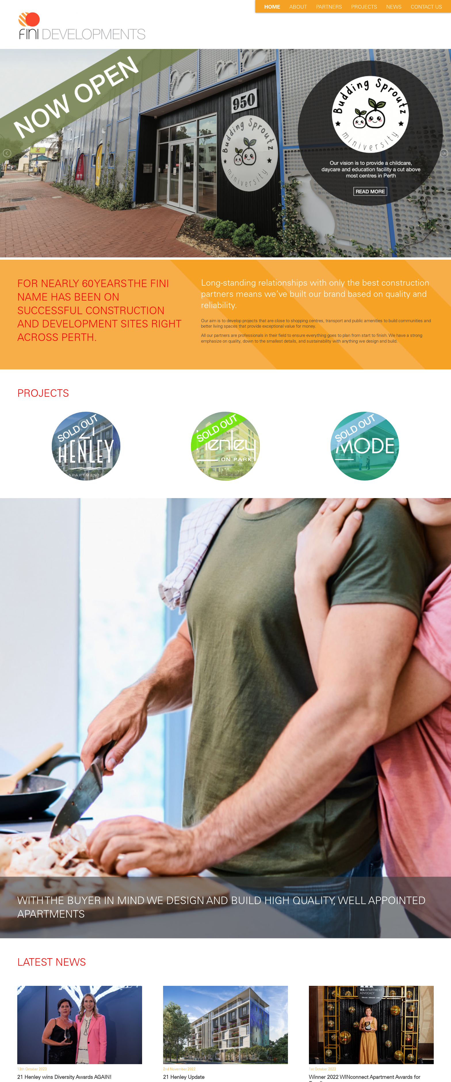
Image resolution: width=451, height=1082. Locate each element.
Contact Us (426, 7)
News (394, 7)
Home (272, 7)
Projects (364, 7)
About (298, 7)
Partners (329, 7)
